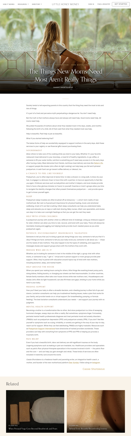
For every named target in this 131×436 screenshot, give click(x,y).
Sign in (91, 4)
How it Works (8, 4)
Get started (121, 4)
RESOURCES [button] (22, 4)
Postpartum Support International (42, 329)
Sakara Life (98, 163)
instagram (96, 363)
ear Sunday (74, 363)
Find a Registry (103, 4)
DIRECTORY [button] (36, 4)
